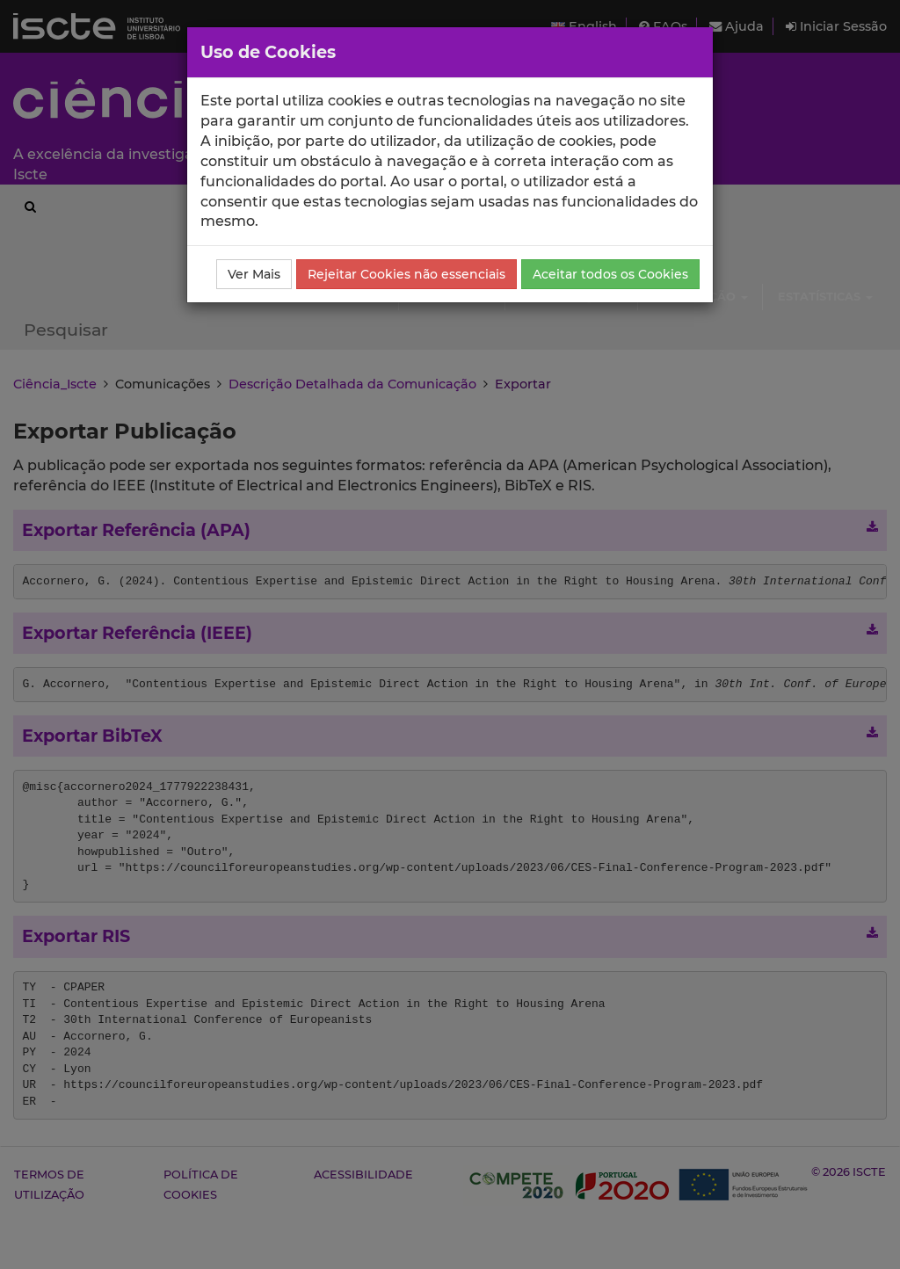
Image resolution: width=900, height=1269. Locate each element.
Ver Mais (254, 274)
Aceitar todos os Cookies (610, 274)
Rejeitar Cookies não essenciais (406, 274)
